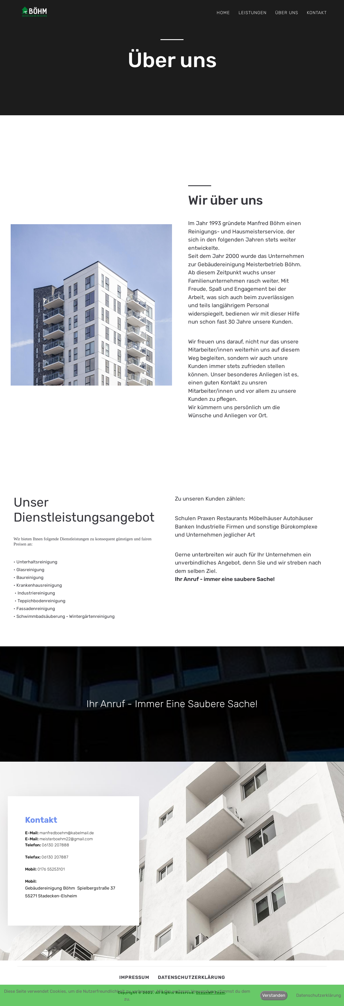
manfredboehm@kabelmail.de (66, 833)
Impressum (134, 977)
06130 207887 (54, 857)
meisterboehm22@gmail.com (66, 839)
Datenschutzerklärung (191, 977)
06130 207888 (55, 845)
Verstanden (273, 995)
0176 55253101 (51, 869)
